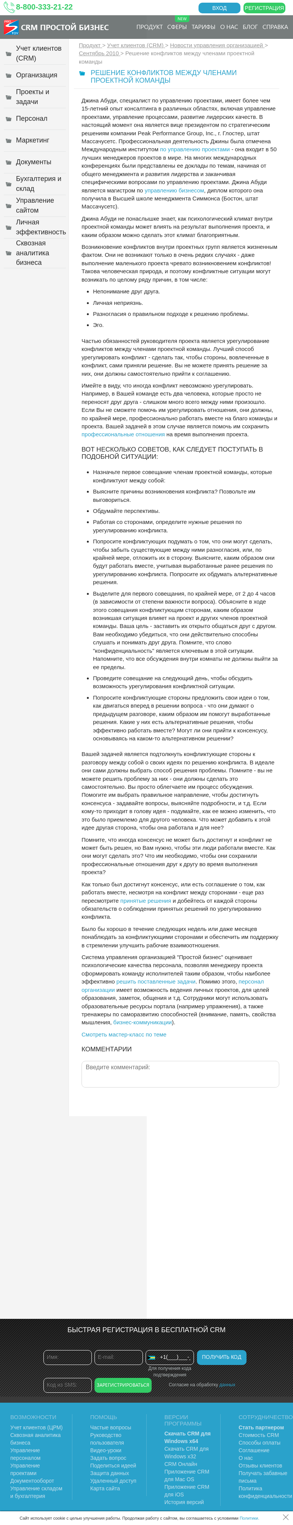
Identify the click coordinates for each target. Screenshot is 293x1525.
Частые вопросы (110, 1427)
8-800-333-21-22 (44, 7)
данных (227, 1384)
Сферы (178, 22)
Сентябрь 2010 (99, 53)
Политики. (249, 1518)
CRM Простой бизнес (65, 27)
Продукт (149, 26)
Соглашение (254, 1450)
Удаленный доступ (113, 1481)
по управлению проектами (195, 149)
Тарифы (204, 26)
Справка (275, 26)
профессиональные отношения (123, 434)
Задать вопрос (108, 1458)
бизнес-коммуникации (142, 1022)
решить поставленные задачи (155, 981)
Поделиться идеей (113, 1466)
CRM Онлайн (181, 1464)
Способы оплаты (259, 1443)
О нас (229, 26)
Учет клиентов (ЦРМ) (36, 1427)
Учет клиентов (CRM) (136, 45)
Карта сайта (105, 1488)
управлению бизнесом (174, 190)
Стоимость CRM (259, 1435)
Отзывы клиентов (260, 1466)
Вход (219, 8)
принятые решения (145, 900)
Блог (250, 26)
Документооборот (32, 1481)
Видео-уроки (106, 1450)
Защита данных (109, 1473)
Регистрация (264, 8)
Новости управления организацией (217, 45)
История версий (184, 1502)
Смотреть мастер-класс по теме (124, 1034)
